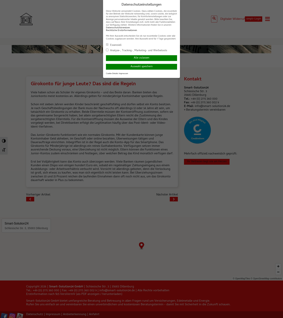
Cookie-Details (112, 73)
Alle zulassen (141, 58)
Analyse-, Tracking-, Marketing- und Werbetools (136, 50)
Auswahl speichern (141, 66)
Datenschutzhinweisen (118, 28)
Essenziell (114, 45)
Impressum (123, 73)
